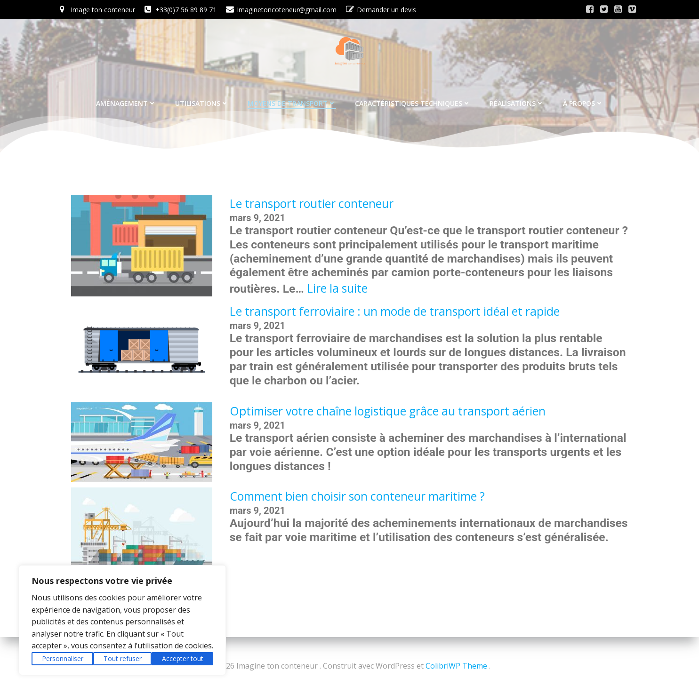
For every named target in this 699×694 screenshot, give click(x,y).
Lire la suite (337, 289)
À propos (583, 100)
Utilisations (202, 100)
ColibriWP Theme (456, 666)
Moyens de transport (292, 100)
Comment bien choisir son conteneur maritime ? (357, 497)
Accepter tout (182, 658)
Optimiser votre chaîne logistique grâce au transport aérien (388, 412)
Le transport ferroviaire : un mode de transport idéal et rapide (395, 312)
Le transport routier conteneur (312, 205)
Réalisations (517, 100)
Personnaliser (62, 658)
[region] (122, 620)
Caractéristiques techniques (413, 100)
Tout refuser (123, 658)
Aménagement (126, 100)
